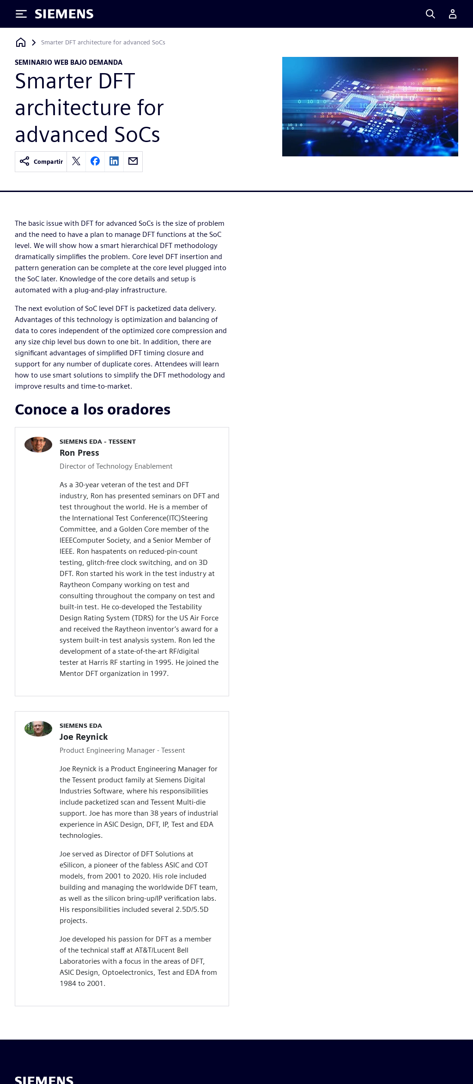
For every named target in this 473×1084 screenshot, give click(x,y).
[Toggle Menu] (21, 13)
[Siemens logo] (64, 14)
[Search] (430, 14)
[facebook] (95, 162)
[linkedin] (114, 162)
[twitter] (76, 162)
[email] (133, 162)
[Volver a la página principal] (20, 42)
